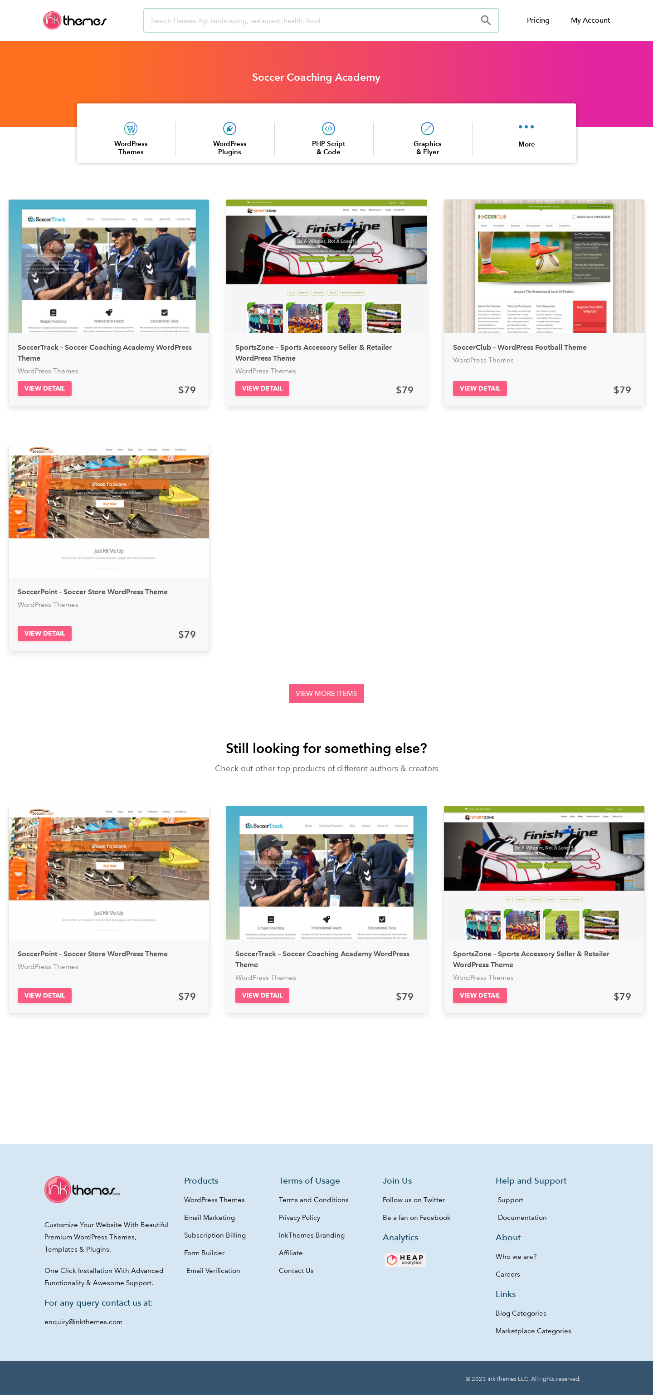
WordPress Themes (131, 147)
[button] (45, 388)
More (526, 144)
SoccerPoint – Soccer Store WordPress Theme (93, 591)
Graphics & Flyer (428, 147)
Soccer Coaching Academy (316, 77)
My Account (590, 20)
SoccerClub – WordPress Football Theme (520, 347)
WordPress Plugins (230, 147)
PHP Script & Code (328, 147)
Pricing (538, 20)
